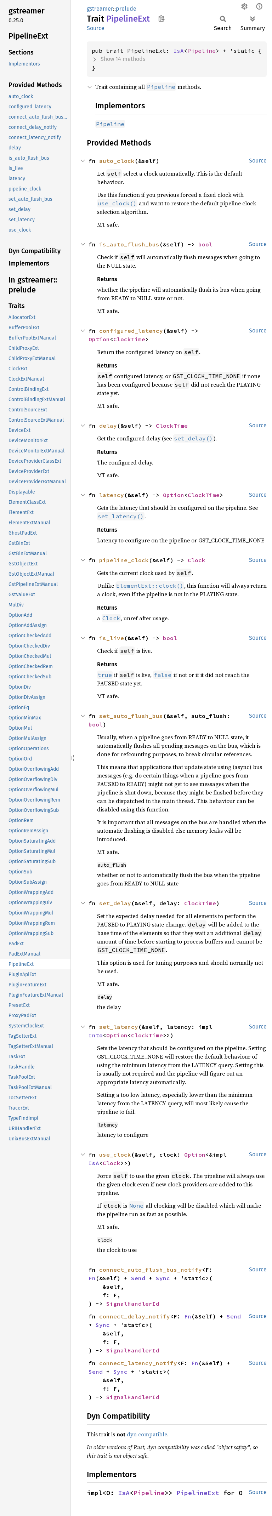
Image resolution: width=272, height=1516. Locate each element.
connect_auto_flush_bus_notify (150, 1269)
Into (96, 1035)
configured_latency (131, 330)
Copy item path (161, 18)
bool (205, 244)
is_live (111, 638)
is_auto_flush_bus (129, 244)
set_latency (118, 1026)
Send (138, 1278)
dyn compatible (147, 1434)
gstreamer (100, 8)
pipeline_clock (124, 560)
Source (95, 28)
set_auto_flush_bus (131, 715)
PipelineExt (197, 1493)
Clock (196, 560)
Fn (92, 1278)
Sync (163, 1278)
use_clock (115, 1154)
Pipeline (201, 50)
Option (99, 339)
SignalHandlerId (132, 1303)
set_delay (115, 903)
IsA (178, 50)
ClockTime (129, 339)
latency (111, 494)
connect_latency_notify (138, 1363)
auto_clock (117, 160)
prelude (126, 8)
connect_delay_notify (134, 1316)
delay (108, 425)
